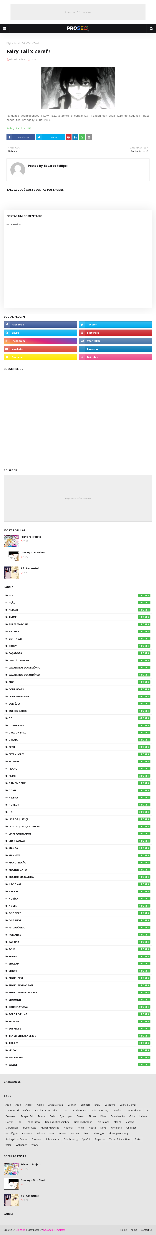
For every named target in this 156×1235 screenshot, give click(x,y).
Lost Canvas (79, 841)
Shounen (79, 999)
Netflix (79, 891)
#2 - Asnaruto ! (30, 568)
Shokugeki (79, 978)
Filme (79, 776)
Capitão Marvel (79, 660)
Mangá (79, 848)
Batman (79, 631)
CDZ (79, 682)
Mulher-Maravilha (79, 877)
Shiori (79, 970)
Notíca (79, 898)
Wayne (79, 1064)
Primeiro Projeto (31, 536)
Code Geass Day (79, 696)
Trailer (79, 1043)
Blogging (20, 1229)
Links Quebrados (79, 833)
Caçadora (79, 653)
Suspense (79, 1028)
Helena (79, 797)
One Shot (79, 920)
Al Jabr (79, 609)
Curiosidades (79, 711)
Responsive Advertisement (78, 12)
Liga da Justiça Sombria (79, 826)
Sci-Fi (79, 949)
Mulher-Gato (79, 869)
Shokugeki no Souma (79, 992)
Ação (79, 602)
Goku (79, 790)
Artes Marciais (79, 624)
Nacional (79, 884)
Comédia (79, 703)
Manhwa (79, 855)
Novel (79, 906)
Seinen (79, 956)
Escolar (79, 761)
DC (79, 718)
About (134, 1229)
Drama (79, 739)
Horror (79, 804)
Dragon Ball (79, 732)
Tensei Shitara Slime (79, 1035)
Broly (79, 646)
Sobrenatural (79, 1007)
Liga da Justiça (79, 819)
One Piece (79, 913)
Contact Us (146, 1229)
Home (123, 1229)
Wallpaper (79, 1057)
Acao (79, 595)
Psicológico (79, 927)
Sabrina (79, 942)
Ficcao (79, 768)
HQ (79, 812)
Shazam (79, 963)
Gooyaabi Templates (54, 1229)
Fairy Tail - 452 (18, 128)
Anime (79, 617)
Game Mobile (79, 783)
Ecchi (79, 747)
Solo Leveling (79, 1014)
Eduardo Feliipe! (17, 59)
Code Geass (79, 689)
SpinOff (79, 1021)
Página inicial (13, 43)
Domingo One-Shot (33, 552)
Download (79, 725)
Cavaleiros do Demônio (79, 667)
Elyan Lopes (79, 754)
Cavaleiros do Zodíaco (79, 674)
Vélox (79, 1050)
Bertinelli (79, 638)
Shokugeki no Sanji (79, 985)
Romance (79, 934)
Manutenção (79, 862)
